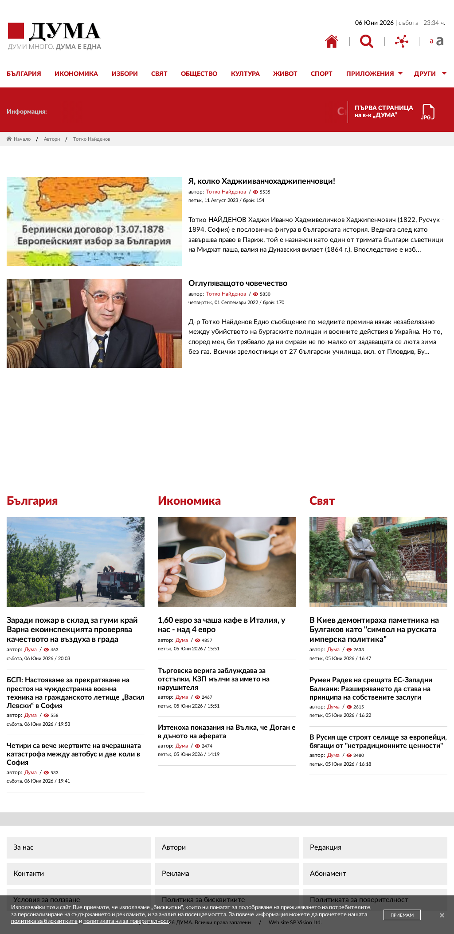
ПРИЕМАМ (402, 915)
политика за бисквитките (44, 921)
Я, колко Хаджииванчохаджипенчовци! (261, 182)
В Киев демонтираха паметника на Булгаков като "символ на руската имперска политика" (374, 630)
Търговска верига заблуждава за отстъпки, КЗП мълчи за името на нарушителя (214, 679)
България (32, 501)
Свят (322, 501)
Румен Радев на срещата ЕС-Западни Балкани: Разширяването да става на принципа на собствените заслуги (370, 688)
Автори (52, 139)
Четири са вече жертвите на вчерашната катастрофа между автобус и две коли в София (74, 754)
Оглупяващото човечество (237, 284)
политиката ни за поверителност (126, 921)
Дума (30, 649)
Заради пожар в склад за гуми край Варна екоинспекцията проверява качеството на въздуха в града (72, 630)
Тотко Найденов (226, 191)
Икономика (189, 501)
